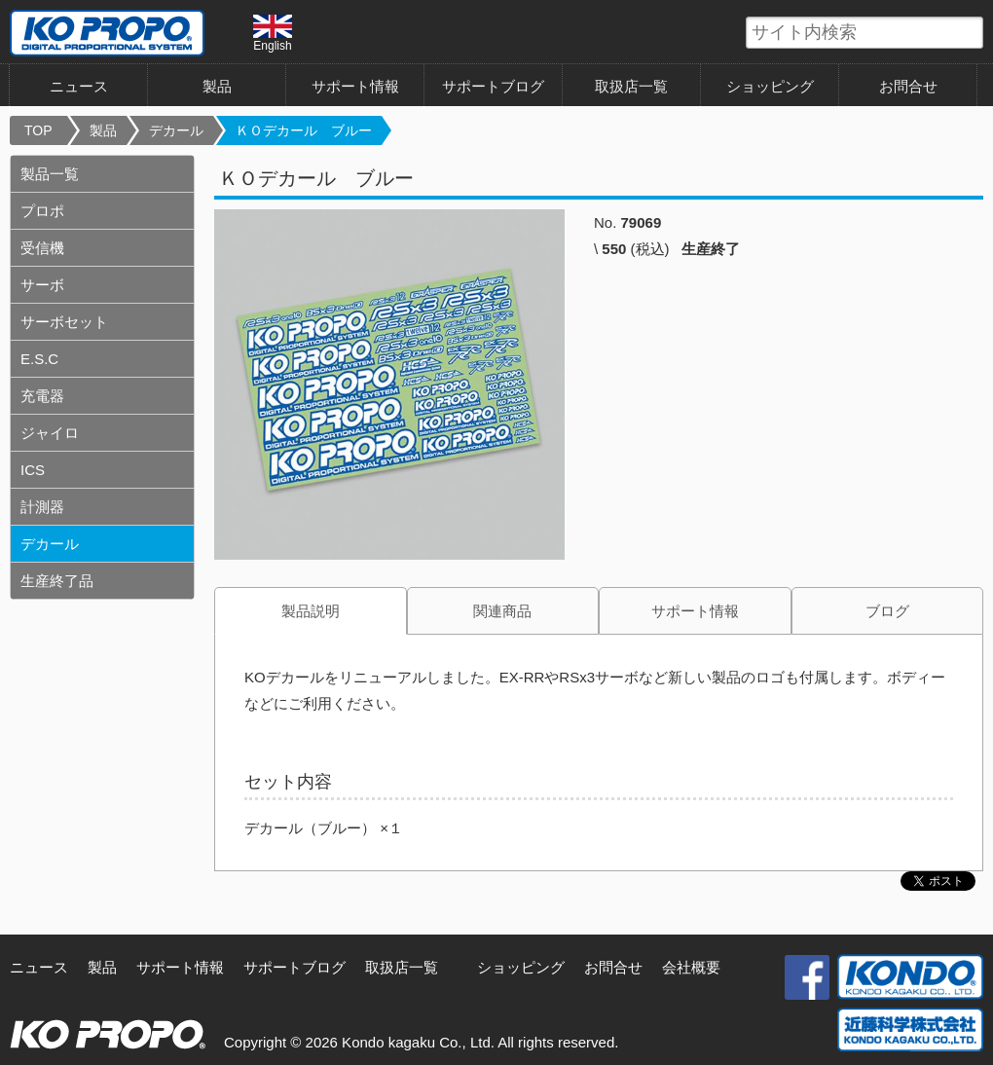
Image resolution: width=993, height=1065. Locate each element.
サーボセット (64, 321)
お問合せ (908, 86)
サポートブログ (493, 86)
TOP (38, 130)
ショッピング (770, 86)
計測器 (42, 506)
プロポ (42, 210)
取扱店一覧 (631, 86)
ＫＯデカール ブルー (304, 130)
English (272, 33)
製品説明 (310, 611)
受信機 (42, 247)
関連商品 (502, 611)
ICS (32, 469)
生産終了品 (56, 580)
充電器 (42, 395)
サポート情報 (355, 86)
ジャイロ (49, 432)
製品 (217, 86)
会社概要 (691, 967)
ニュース (79, 86)
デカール (176, 130)
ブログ (887, 611)
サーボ (42, 284)
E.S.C (39, 358)
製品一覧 (49, 173)
